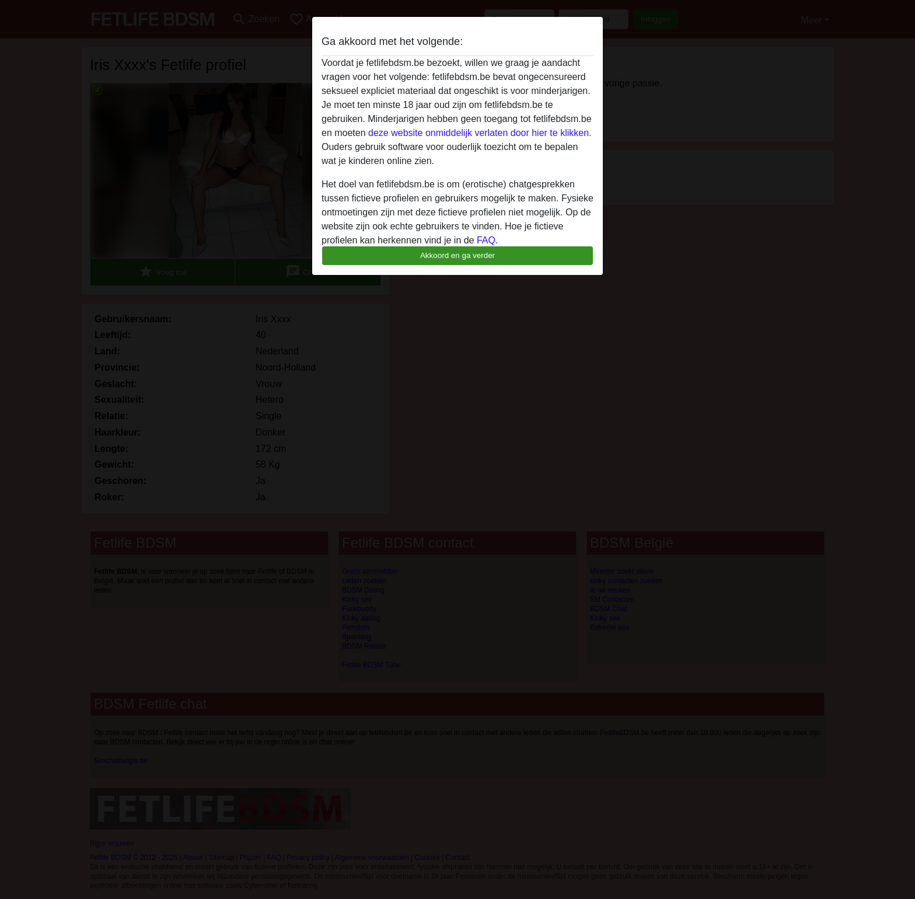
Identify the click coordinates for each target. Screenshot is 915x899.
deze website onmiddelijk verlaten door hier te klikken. (479, 133)
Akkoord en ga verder (457, 255)
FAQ (486, 240)
